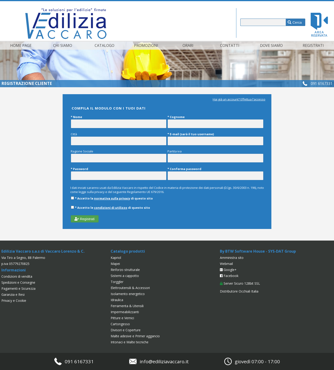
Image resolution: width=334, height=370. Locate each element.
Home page (21, 45)
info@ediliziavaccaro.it (164, 361)
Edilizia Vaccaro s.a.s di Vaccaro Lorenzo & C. (42, 251)
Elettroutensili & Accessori (130, 288)
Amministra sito (232, 257)
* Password (119, 173)
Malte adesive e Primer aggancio (135, 336)
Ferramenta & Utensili (127, 306)
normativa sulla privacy (112, 198)
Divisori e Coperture (126, 330)
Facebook (229, 275)
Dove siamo (271, 45)
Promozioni (146, 45)
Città (119, 138)
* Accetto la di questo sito (112, 198)
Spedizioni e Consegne (18, 282)
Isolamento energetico (128, 294)
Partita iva (215, 156)
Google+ (228, 269)
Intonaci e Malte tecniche (129, 342)
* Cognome (215, 121)
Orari (188, 45)
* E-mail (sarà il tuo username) (215, 138)
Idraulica (117, 300)
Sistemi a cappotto (125, 275)
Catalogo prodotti (128, 251)
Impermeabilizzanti (125, 312)
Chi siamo (62, 45)
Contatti (229, 45)
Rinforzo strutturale (125, 269)
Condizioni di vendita (16, 276)
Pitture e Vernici (122, 318)
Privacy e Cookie (13, 300)
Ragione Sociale (119, 156)
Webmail (226, 263)
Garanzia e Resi (13, 294)
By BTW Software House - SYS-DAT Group (258, 251)
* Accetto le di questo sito (110, 208)
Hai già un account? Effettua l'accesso (239, 99)
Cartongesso (120, 324)
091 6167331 (322, 83)
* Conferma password (215, 173)
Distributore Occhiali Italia (239, 291)
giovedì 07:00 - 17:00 (257, 361)
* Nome (119, 121)
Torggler (117, 282)
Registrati (313, 45)
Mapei (115, 263)
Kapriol (116, 257)
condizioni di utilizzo (110, 208)
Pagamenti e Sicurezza (18, 288)
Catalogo (104, 45)
